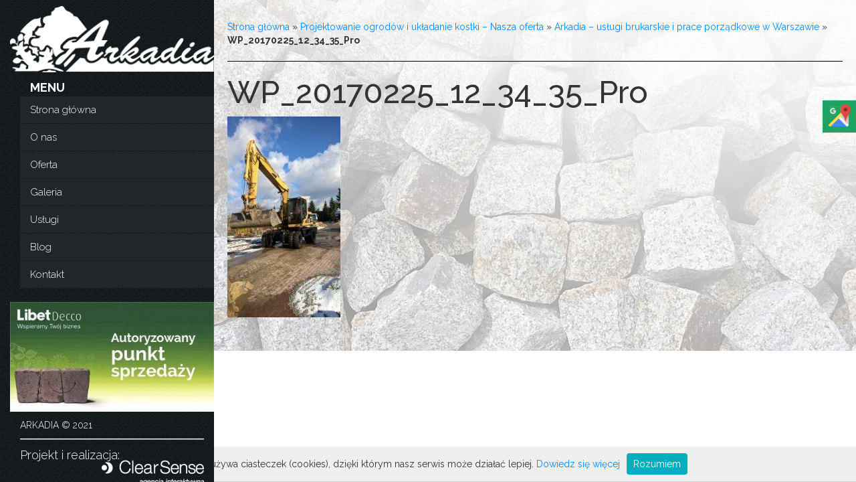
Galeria (46, 192)
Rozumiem (657, 464)
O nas (43, 137)
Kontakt (47, 274)
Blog (40, 247)
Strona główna (63, 110)
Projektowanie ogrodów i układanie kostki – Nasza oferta (422, 26)
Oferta (44, 165)
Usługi (44, 220)
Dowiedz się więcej (578, 464)
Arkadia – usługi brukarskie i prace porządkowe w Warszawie (686, 26)
